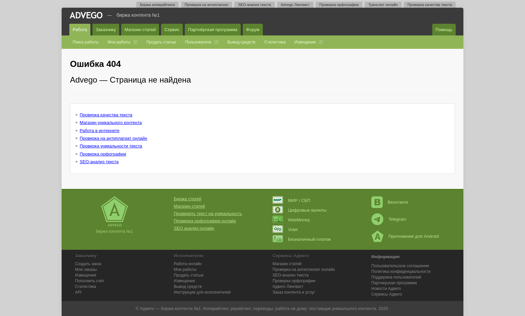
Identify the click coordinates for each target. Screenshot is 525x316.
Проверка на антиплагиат (207, 5)
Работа (80, 29)
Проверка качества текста (429, 5)
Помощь (444, 29)
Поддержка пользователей (396, 277)
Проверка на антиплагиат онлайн (113, 138)
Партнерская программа (394, 283)
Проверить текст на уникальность (208, 213)
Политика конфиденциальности (401, 271)
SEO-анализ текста (254, 5)
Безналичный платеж (302, 239)
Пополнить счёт (89, 281)
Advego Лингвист (295, 5)
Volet (285, 229)
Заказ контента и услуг (294, 292)
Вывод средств (241, 42)
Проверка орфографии (339, 5)
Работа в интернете (100, 130)
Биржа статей (187, 198)
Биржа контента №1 (138, 15)
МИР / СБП (291, 200)
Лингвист (288, 286)
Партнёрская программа (212, 29)
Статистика (275, 42)
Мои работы (118, 42)
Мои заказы (86, 269)
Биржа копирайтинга (157, 5)
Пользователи (198, 42)
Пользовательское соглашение (400, 266)
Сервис (171, 29)
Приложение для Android (405, 236)
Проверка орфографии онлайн (205, 220)
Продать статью (161, 42)
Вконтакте (389, 202)
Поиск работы (85, 42)
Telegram (388, 219)
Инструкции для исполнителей (202, 292)
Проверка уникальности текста (111, 145)
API (78, 292)
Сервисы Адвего (386, 294)
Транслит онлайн (383, 5)
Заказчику (106, 29)
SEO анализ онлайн (194, 228)
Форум (252, 29)
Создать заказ (88, 263)
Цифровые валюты (299, 210)
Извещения (305, 42)
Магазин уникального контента (111, 122)
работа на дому (291, 308)
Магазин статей (140, 29)
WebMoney (291, 219)
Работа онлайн (188, 263)
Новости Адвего (386, 288)
